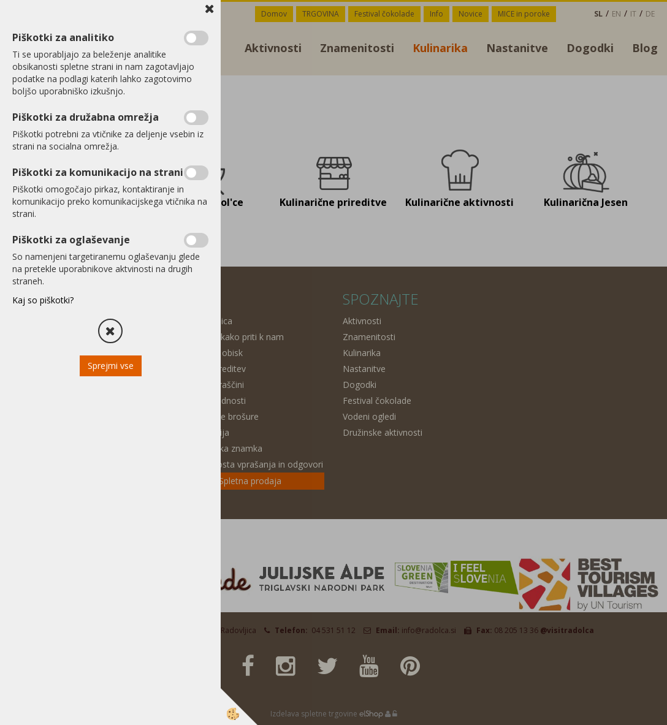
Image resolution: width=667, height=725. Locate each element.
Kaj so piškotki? (43, 300)
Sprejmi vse (111, 365)
